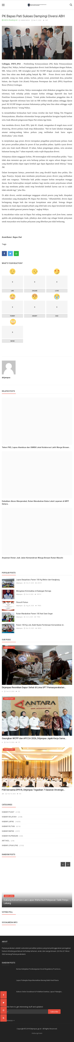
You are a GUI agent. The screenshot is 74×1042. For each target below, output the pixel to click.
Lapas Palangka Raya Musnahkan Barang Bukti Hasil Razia (37, 980)
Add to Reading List (9, 20)
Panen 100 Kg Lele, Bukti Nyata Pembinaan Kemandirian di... (40, 625)
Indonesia (8, 1020)
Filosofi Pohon (22, 602)
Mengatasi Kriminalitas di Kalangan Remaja (33, 591)
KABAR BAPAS (24, 20)
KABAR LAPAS (8, 821)
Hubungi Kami (37, 1033)
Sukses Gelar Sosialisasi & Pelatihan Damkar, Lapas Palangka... (39, 992)
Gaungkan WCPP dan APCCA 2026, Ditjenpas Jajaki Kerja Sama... (34, 738)
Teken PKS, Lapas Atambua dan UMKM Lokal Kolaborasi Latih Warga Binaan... (36, 447)
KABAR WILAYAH (9, 816)
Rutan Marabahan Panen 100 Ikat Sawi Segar (34, 613)
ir (2, 691)
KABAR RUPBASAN (10, 835)
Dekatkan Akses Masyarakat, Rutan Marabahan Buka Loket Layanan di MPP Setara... (35, 502)
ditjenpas (6, 377)
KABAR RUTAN (8, 826)
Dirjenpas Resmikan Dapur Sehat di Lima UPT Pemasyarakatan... (34, 687)
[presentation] (63, 864)
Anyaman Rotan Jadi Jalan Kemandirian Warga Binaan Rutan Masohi (32, 558)
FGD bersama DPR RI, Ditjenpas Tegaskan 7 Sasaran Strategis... (33, 789)
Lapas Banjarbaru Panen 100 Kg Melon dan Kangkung (38, 580)
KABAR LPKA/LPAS (10, 845)
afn (3, 794)
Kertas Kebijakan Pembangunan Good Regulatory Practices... (39, 969)
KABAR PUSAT (8, 812)
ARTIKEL (5, 840)
